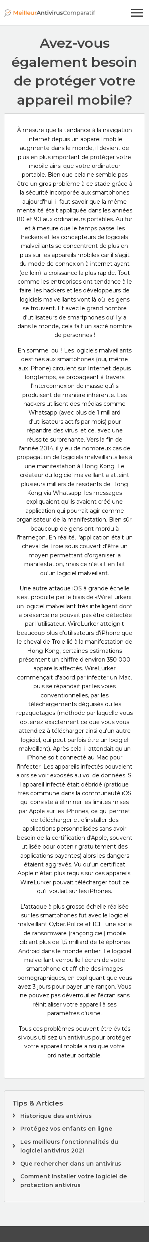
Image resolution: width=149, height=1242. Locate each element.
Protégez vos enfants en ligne (66, 1128)
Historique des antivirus (56, 1115)
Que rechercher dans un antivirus (70, 1163)
